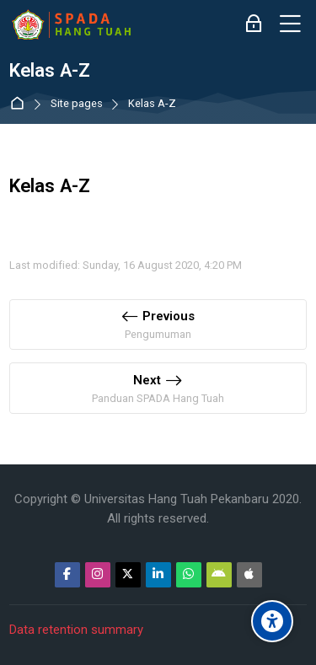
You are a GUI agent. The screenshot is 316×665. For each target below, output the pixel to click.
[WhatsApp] (188, 574)
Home (20, 104)
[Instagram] (97, 574)
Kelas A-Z (152, 104)
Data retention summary (76, 629)
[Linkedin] (158, 574)
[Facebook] (67, 574)
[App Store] (249, 574)
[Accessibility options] (272, 621)
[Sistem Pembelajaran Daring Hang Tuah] (70, 24)
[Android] (219, 574)
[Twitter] (128, 574)
